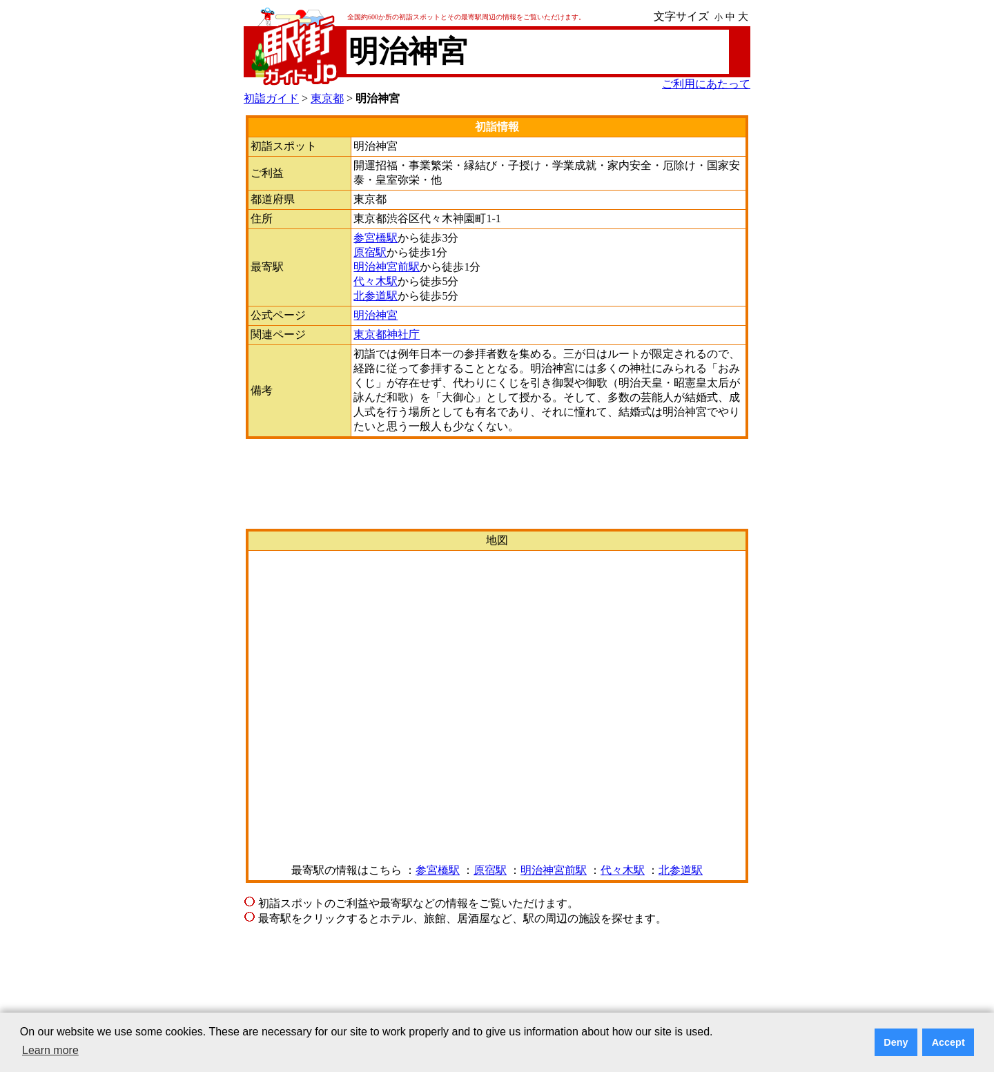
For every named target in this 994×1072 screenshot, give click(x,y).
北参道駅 (375, 296)
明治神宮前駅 (386, 267)
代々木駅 (375, 281)
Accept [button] (948, 1042)
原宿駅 (370, 252)
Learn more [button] (50, 1050)
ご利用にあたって (706, 84)
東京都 (327, 98)
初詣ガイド (271, 98)
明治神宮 (375, 315)
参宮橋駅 (375, 238)
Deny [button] (896, 1042)
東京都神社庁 (386, 334)
